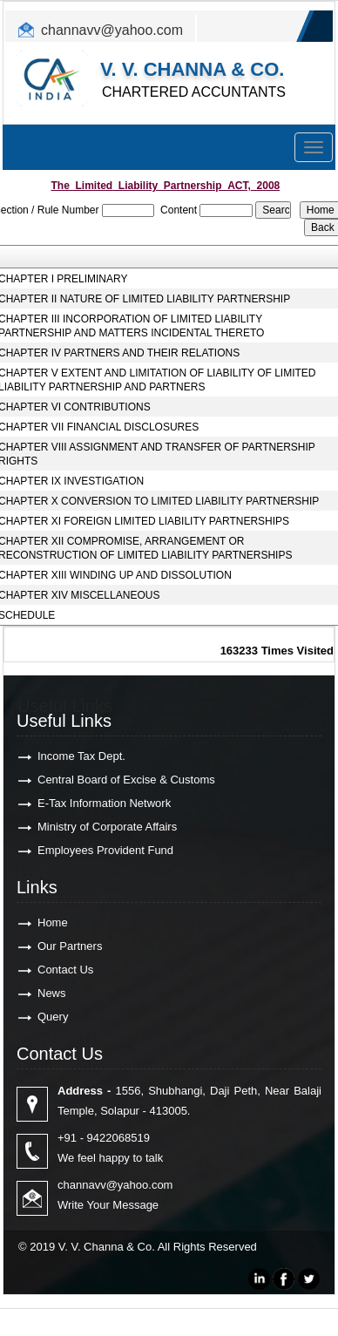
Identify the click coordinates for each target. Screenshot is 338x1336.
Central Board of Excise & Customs (126, 779)
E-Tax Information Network (104, 803)
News (51, 993)
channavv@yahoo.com (112, 30)
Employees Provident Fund (105, 850)
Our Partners (69, 946)
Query (52, 1016)
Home (52, 922)
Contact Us (65, 969)
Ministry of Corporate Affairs (107, 826)
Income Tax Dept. (81, 756)
